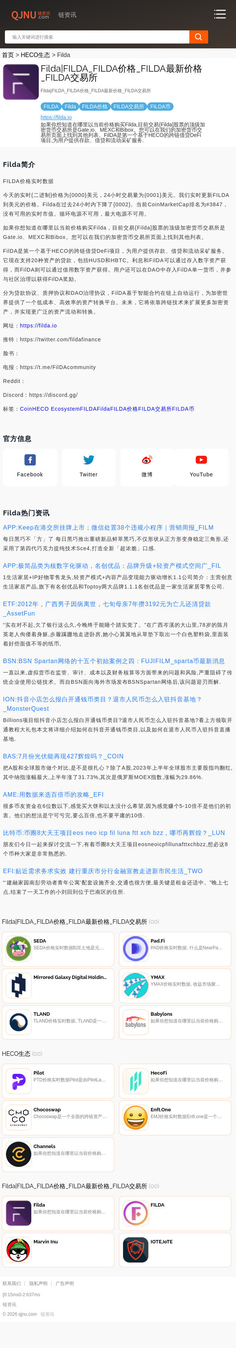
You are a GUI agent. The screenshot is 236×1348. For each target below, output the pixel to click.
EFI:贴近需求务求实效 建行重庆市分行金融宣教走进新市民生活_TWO (103, 871)
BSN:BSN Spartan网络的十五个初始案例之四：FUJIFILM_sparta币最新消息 (114, 661)
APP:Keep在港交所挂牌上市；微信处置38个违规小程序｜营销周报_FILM (108, 527)
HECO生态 (35, 55)
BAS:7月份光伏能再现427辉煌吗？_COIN (63, 756)
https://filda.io (56, 117)
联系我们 (12, 1306)
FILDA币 (183, 409)
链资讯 (47, 1337)
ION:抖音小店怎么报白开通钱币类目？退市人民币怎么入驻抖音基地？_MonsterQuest (103, 704)
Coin (26, 409)
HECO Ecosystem (56, 409)
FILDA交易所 (155, 409)
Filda (103, 409)
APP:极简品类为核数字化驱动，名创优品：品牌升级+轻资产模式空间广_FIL (112, 566)
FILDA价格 (124, 409)
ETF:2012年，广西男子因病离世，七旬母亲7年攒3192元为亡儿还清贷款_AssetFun (107, 609)
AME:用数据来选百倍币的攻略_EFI (53, 794)
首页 (8, 55)
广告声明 (65, 1306)
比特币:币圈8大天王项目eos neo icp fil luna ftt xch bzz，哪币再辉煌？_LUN (114, 833)
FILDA (88, 409)
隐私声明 (38, 1306)
